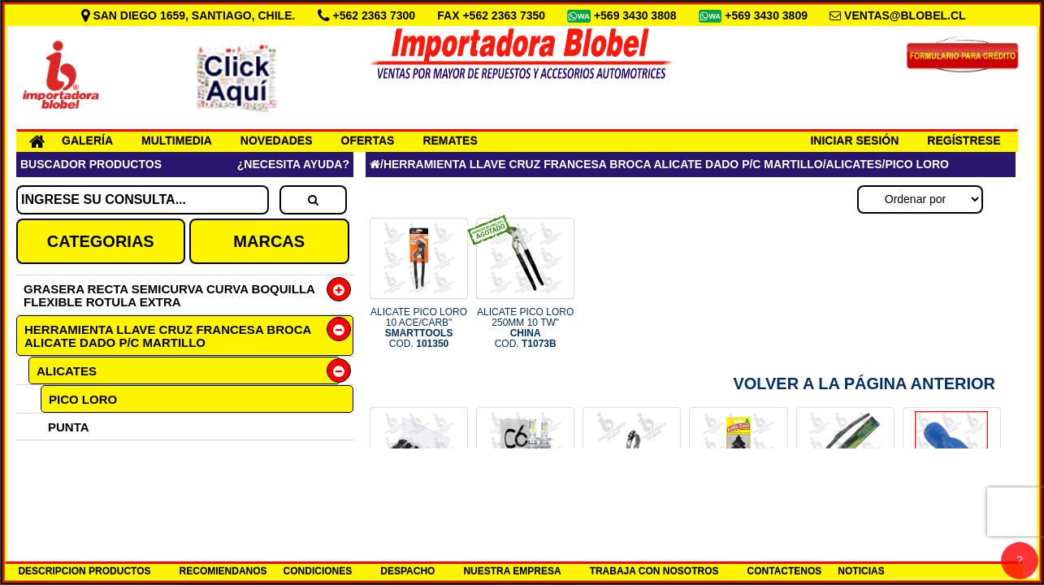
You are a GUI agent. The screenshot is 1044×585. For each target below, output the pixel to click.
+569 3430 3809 (768, 15)
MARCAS (269, 241)
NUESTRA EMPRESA (512, 571)
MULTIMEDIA (176, 140)
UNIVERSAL (83, 454)
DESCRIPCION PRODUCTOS (84, 571)
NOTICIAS (861, 571)
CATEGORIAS (100, 241)
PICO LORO (83, 399)
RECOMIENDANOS (223, 571)
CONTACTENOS (784, 571)
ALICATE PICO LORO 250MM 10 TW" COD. (525, 328)
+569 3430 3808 (637, 15)
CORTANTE (81, 481)
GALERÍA (87, 140)
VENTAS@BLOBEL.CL (905, 15)
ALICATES (67, 371)
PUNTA (68, 427)
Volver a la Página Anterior (864, 383)
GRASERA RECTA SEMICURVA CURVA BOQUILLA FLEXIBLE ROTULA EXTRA (169, 295)
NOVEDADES (276, 140)
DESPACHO (407, 571)
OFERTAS (368, 140)
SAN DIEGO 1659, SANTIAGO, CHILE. (190, 15)
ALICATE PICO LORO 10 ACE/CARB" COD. (418, 328)
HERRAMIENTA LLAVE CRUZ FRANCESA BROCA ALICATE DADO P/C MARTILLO (167, 336)
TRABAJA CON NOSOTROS (654, 571)
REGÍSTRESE (963, 140)
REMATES (449, 140)
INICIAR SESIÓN (854, 140)
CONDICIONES (318, 571)
